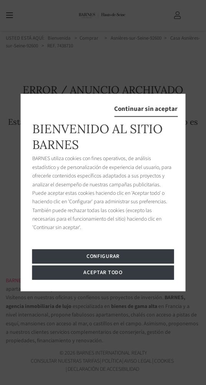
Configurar (103, 256)
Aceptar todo (102, 272)
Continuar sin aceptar (146, 109)
